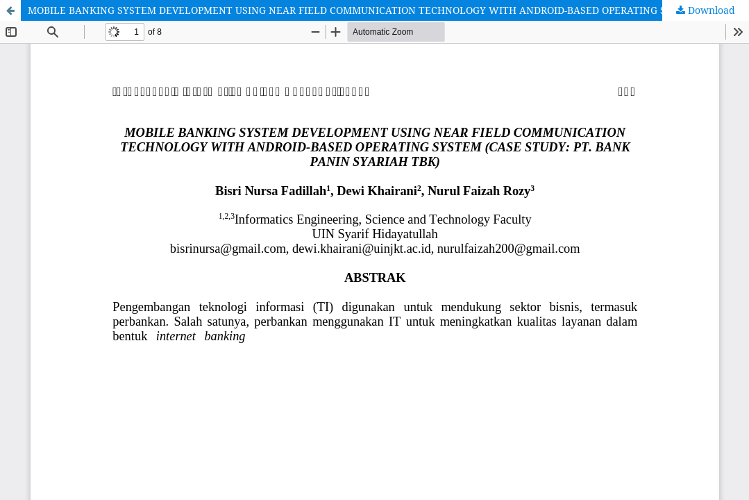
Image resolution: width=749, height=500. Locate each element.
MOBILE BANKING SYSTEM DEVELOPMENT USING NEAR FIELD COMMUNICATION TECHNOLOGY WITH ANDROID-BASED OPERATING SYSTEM (363, 10)
